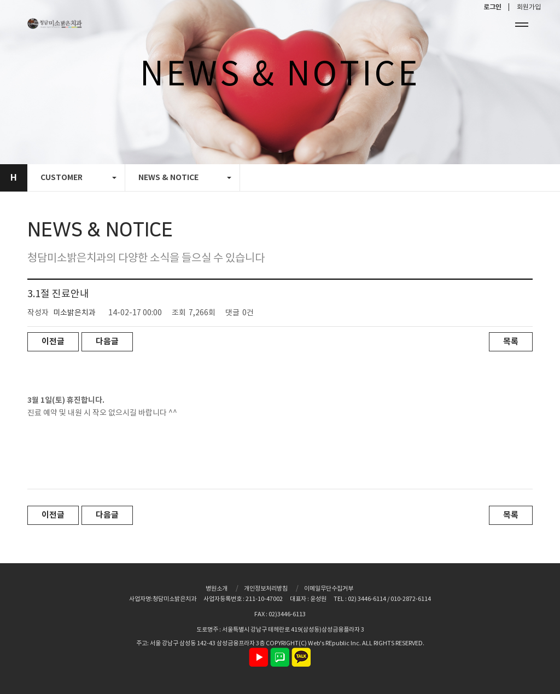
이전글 (53, 341)
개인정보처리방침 (266, 588)
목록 (510, 341)
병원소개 (217, 588)
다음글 (107, 341)
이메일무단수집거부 (328, 588)
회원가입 (529, 7)
